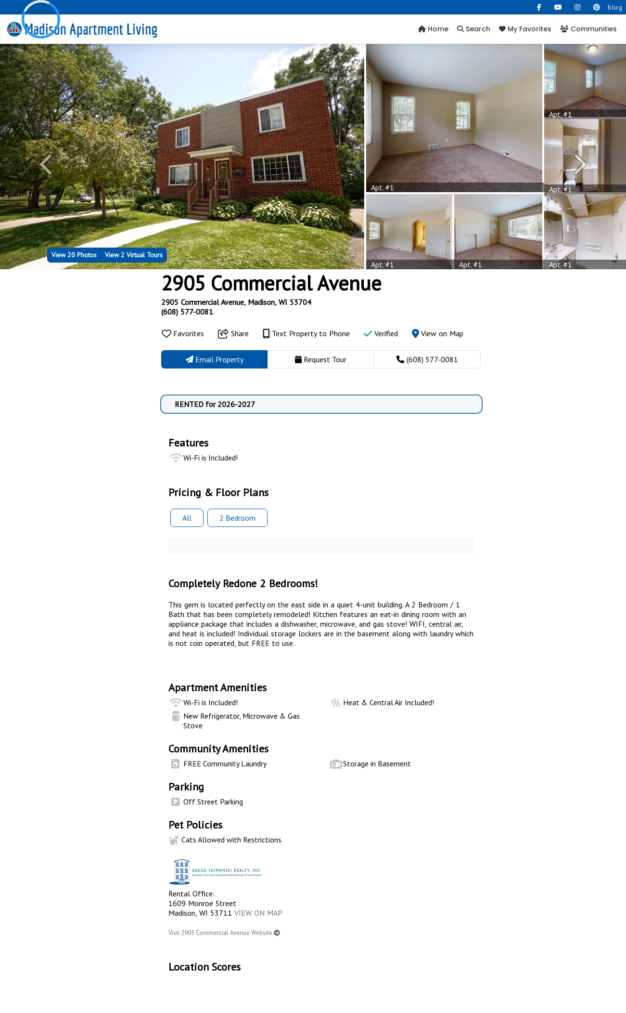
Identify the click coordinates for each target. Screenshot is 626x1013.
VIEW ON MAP (258, 913)
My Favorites (525, 29)
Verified (381, 333)
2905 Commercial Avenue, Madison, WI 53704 (236, 302)
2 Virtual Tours (134, 254)
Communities (588, 29)
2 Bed (237, 518)
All (187, 518)
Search (473, 29)
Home (433, 29)
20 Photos (74, 254)
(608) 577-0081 (187, 311)
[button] (47, 164)
